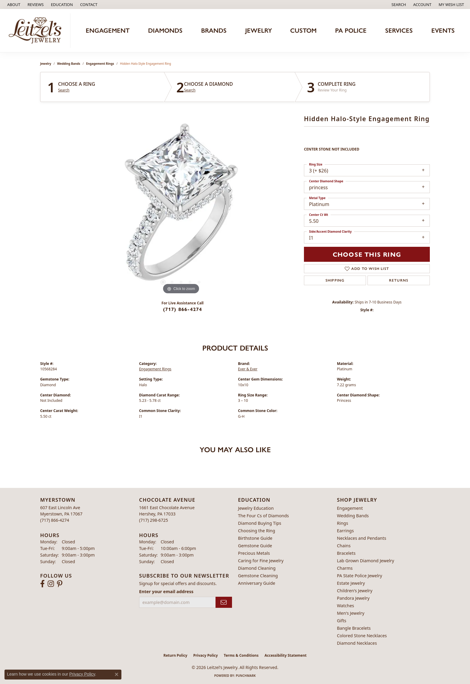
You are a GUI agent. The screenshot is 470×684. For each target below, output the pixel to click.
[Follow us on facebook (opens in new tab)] (42, 583)
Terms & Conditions (241, 655)
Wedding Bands (68, 63)
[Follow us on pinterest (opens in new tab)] (59, 583)
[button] (61, 4)
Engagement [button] (107, 30)
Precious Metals (254, 553)
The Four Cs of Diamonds (263, 515)
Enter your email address (166, 591)
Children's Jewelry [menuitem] (354, 590)
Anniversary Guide (256, 583)
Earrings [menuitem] (345, 530)
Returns (398, 280)
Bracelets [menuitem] (346, 553)
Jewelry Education (256, 508)
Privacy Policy (205, 655)
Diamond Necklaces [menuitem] (357, 643)
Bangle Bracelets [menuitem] (354, 628)
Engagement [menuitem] (350, 508)
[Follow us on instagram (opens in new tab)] (51, 583)
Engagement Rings (100, 63)
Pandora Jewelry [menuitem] (353, 598)
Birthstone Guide (255, 538)
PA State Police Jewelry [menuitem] (359, 575)
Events (443, 30)
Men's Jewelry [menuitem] (350, 613)
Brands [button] (214, 30)
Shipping (335, 280)
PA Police (351, 30)
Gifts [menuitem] (341, 620)
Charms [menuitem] (344, 568)
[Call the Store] (54, 520)
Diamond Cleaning (256, 568)
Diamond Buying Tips (259, 523)
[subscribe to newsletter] (224, 602)
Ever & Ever (247, 369)
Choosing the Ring (256, 530)
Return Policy (175, 655)
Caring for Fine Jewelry (261, 560)
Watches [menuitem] (345, 605)
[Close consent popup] (116, 674)
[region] (181, 206)
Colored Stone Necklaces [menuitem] (362, 635)
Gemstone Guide (255, 545)
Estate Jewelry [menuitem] (351, 583)
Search (64, 90)
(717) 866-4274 (182, 309)
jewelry (45, 63)
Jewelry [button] (258, 30)
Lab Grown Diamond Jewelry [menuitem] (365, 560)
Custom (303, 30)
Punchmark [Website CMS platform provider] (246, 676)
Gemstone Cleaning (258, 575)
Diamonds (165, 30)
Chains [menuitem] (344, 545)
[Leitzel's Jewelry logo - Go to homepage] (36, 30)
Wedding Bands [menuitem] (353, 515)
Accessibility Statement (285, 655)
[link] (13, 4)
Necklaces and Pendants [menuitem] (361, 538)
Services (399, 30)
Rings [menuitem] (342, 523)
